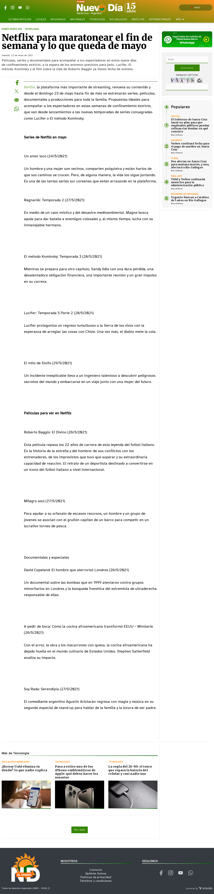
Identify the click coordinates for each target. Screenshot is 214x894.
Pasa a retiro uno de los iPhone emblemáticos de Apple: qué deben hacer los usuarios (76, 772)
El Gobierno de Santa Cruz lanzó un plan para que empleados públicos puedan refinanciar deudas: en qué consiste (190, 125)
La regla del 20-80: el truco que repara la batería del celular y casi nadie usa (130, 770)
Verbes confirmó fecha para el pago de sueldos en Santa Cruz (190, 146)
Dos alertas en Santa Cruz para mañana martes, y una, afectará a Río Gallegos (190, 164)
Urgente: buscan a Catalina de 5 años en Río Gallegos (190, 199)
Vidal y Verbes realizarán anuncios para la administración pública (188, 182)
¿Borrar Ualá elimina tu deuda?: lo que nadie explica (24, 768)
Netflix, (30, 87)
